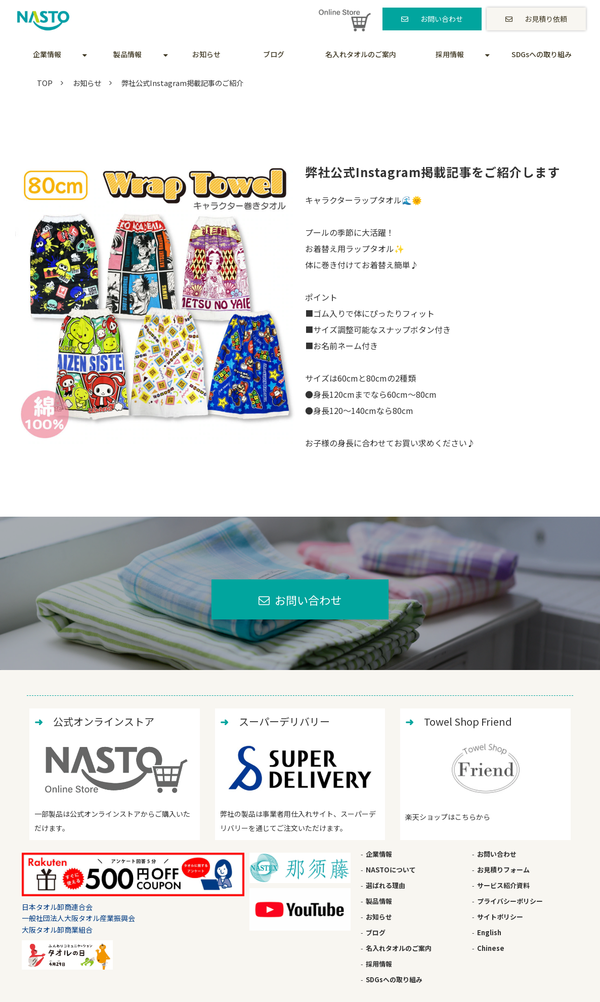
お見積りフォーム (503, 869)
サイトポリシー (500, 917)
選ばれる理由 (385, 885)
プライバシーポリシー (510, 901)
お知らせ (206, 54)
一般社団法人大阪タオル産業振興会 (78, 918)
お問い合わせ (441, 19)
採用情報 (450, 54)
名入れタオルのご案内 (360, 54)
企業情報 (47, 54)
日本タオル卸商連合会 (57, 907)
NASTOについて (391, 869)
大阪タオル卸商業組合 (57, 930)
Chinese (490, 948)
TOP (45, 82)
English (489, 932)
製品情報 (127, 54)
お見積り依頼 (546, 19)
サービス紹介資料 (503, 885)
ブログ (273, 54)
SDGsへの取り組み (541, 54)
